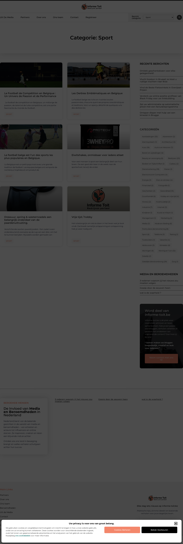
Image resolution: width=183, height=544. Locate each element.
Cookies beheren (122, 530)
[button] (175, 523)
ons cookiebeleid (22, 536)
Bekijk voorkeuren (159, 530)
